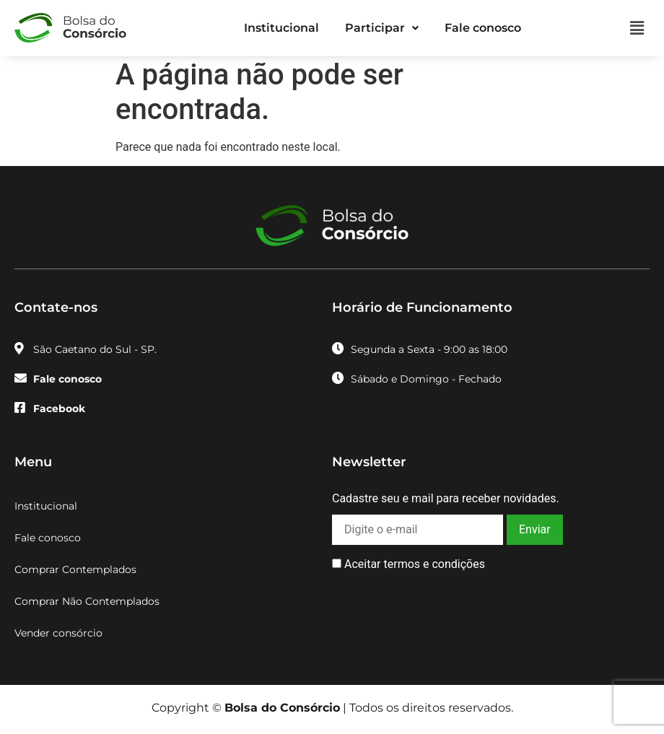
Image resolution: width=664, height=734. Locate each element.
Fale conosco (483, 28)
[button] (382, 28)
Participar (382, 28)
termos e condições (433, 564)
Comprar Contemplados (75, 569)
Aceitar (408, 564)
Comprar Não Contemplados (87, 601)
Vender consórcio (58, 632)
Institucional (281, 28)
